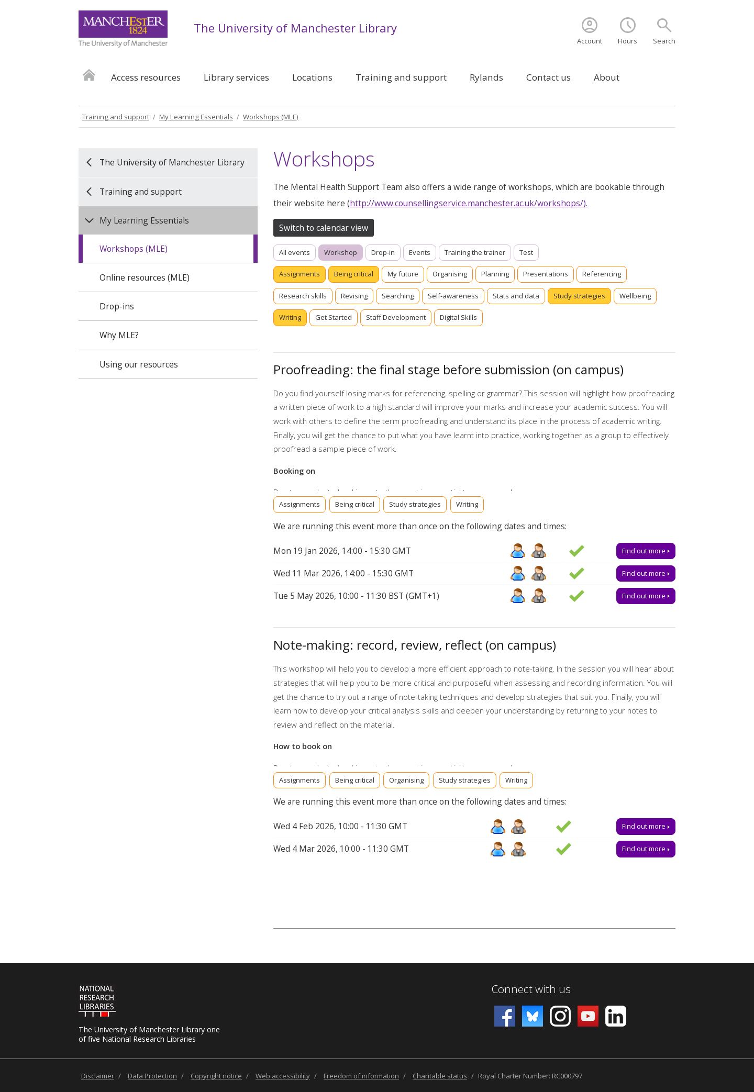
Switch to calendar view (323, 227)
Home (89, 74)
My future (402, 273)
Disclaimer (97, 1075)
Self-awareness (453, 295)
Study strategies (579, 295)
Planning (495, 273)
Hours (627, 41)
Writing (290, 317)
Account (589, 41)
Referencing (601, 273)
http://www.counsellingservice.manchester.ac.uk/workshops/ (466, 203)
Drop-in (383, 252)
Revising (354, 295)
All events (294, 252)
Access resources (146, 77)
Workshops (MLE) (270, 116)
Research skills (303, 295)
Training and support (401, 77)
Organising (450, 273)
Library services (236, 77)
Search (664, 41)
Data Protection (152, 1075)
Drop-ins (116, 306)
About (606, 77)
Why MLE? (119, 335)
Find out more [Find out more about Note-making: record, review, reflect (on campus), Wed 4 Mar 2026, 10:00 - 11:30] (646, 848)
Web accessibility (283, 1075)
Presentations (545, 273)
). (585, 203)
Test (526, 252)
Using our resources (138, 364)
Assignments (299, 273)
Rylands (486, 77)
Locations (312, 77)
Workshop (340, 252)
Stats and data (516, 295)
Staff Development (396, 317)
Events (419, 252)
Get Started (333, 317)
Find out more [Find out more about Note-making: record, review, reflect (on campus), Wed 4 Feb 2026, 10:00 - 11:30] (646, 826)
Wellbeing (635, 295)
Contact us (548, 77)
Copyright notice (216, 1075)
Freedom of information (361, 1075)
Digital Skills (458, 317)
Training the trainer (475, 252)
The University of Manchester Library (295, 28)
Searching (398, 295)
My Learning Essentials (196, 116)
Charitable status (440, 1075)
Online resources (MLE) (144, 277)
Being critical (353, 273)
